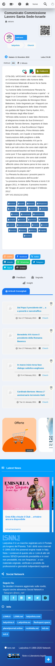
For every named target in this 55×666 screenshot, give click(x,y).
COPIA (8, 256)
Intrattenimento (13, 529)
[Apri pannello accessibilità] (19, 4)
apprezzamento (23, 225)
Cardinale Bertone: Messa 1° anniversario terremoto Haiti (31, 393)
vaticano (19, 37)
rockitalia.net (32, 628)
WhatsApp (23, 262)
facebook (22, 256)
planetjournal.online (13, 628)
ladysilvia (16, 45)
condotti (10, 225)
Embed (21, 267)
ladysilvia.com (33, 616)
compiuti (11, 219)
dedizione (43, 219)
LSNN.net (18, 616)
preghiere (33, 209)
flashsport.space (42, 622)
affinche (32, 230)
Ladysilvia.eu (23, 622)
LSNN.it (6, 616)
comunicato (25, 214)
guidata (11, 209)
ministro (14, 214)
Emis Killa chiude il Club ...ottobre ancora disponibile (23, 518)
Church (31, 45)
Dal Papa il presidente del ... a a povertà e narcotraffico (31, 309)
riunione (11, 203)
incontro (27, 235)
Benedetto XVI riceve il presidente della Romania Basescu (29, 337)
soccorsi (21, 219)
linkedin (8, 262)
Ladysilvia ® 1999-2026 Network (35, 648)
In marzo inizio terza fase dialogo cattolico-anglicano (30, 366)
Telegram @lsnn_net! (14, 593)
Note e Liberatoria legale (34, 656)
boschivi (12, 230)
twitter (35, 256)
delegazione (42, 203)
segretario (21, 209)
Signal (8, 267)
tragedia (42, 230)
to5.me (45, 628)
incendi (44, 225)
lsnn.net (10, 648)
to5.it (5, 634)
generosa (32, 219)
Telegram (38, 262)
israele (21, 203)
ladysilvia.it (8, 622)
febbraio (22, 230)
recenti (35, 225)
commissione (38, 214)
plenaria (30, 203)
